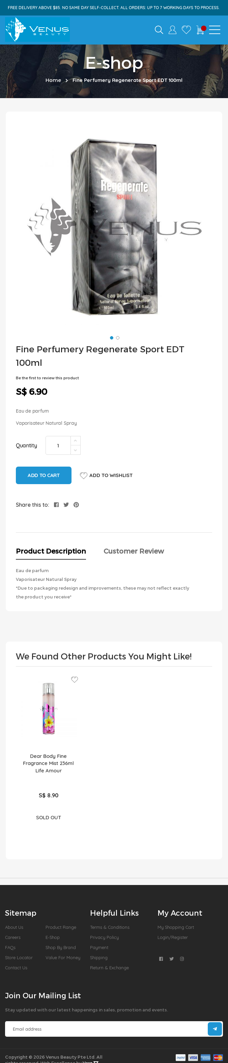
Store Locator (19, 957)
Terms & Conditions (110, 927)
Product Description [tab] (51, 551)
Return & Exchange (109, 967)
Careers (13, 937)
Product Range (61, 927)
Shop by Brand (61, 947)
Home (53, 80)
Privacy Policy (104, 937)
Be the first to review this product (47, 378)
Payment (99, 947)
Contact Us (16, 967)
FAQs (10, 947)
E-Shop (53, 937)
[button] (111, 337)
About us (14, 927)
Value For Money (63, 957)
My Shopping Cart (176, 927)
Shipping (99, 957)
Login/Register (173, 937)
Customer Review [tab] (134, 551)
